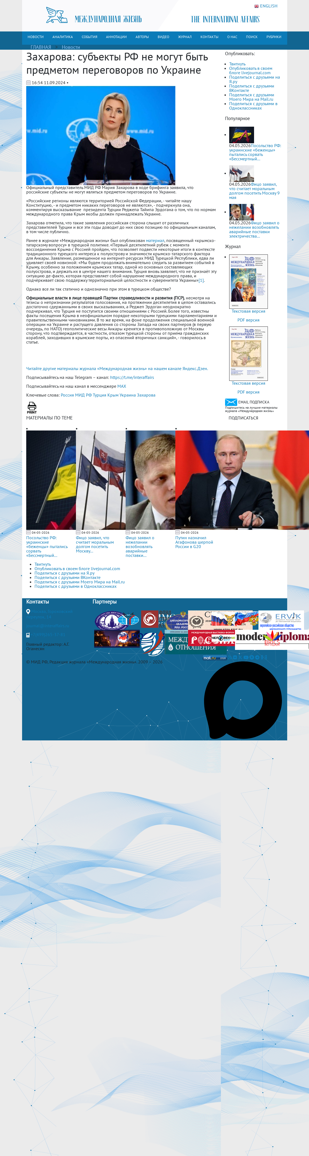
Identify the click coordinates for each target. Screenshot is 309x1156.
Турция (99, 395)
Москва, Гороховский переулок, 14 (49, 614)
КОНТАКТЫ (209, 36)
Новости (71, 47)
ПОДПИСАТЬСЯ (243, 418)
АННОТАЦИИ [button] (116, 36)
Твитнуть (237, 64)
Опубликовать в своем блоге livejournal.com (250, 70)
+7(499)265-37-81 (48, 634)
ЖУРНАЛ (185, 36)
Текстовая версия (248, 311)
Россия (67, 395)
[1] (201, 280)
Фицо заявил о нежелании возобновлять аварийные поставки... (140, 546)
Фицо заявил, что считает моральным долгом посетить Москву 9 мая (254, 190)
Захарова (146, 395)
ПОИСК (252, 36)
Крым (112, 395)
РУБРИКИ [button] (273, 36)
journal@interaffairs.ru (47, 625)
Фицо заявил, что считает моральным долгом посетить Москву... (95, 544)
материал (155, 240)
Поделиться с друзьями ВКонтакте (251, 88)
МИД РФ (83, 395)
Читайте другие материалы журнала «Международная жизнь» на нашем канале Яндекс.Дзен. (117, 368)
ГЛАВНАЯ (41, 47)
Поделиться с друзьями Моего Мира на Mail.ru (251, 97)
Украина (128, 395)
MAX (121, 386)
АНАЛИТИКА (62, 36)
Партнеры (105, 601)
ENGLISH (266, 6)
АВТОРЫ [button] (142, 36)
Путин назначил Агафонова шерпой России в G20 (194, 542)
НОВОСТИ (36, 36)
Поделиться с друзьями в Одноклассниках (253, 106)
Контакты (37, 601)
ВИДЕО (163, 36)
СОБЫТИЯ (89, 36)
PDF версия (248, 320)
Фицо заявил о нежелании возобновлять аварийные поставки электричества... (254, 229)
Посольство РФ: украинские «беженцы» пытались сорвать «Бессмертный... (46, 546)
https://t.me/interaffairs (132, 377)
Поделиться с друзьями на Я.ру (254, 79)
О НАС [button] (232, 36)
